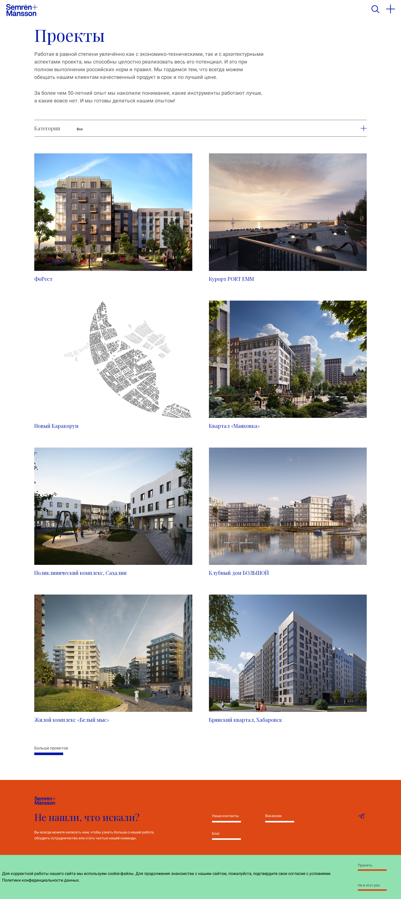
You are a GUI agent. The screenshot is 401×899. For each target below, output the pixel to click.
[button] (360, 128)
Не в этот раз (369, 885)
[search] (375, 9)
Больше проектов (51, 748)
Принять (365, 865)
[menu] (390, 9)
